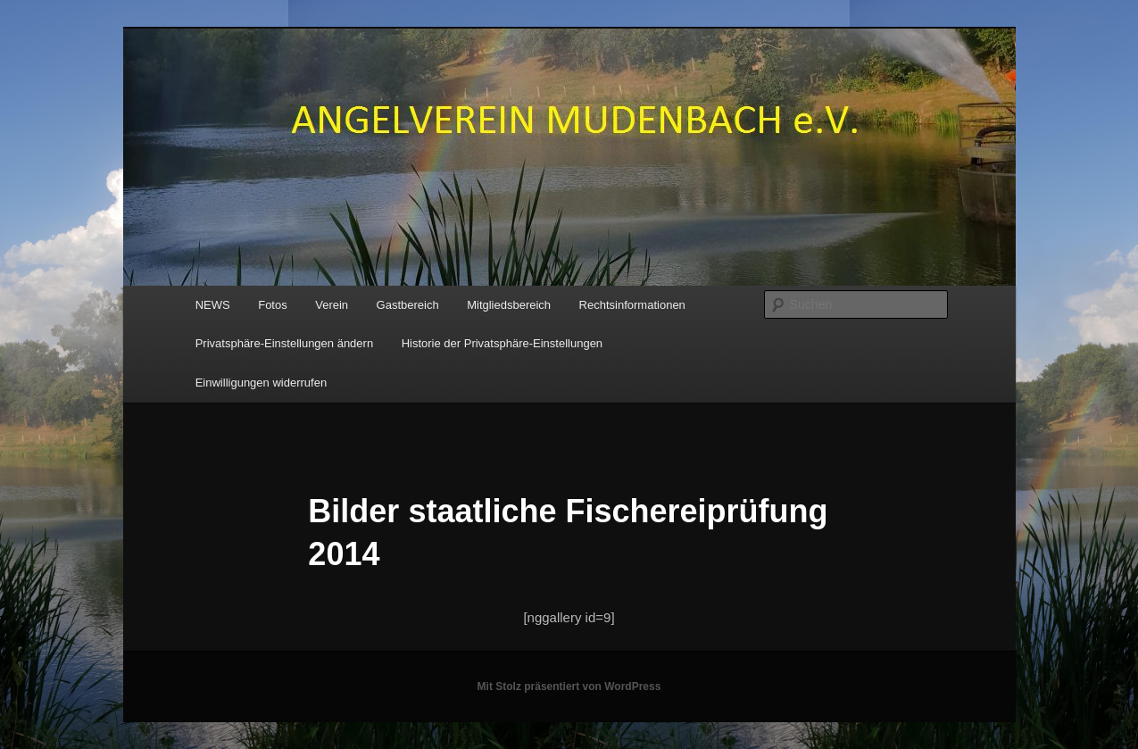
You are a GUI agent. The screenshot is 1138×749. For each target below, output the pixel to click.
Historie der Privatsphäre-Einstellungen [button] (502, 343)
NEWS (212, 305)
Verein (331, 305)
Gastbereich (408, 305)
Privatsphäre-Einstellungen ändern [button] (284, 343)
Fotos (272, 305)
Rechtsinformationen (632, 305)
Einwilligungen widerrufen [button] (261, 382)
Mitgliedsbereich (509, 305)
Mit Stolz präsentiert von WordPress (569, 686)
